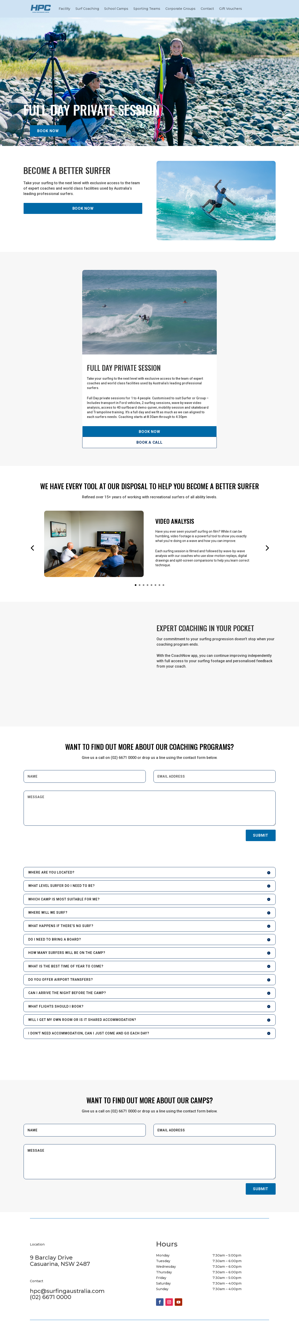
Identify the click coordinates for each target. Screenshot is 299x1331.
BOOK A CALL (149, 442)
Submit (260, 835)
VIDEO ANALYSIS (174, 521)
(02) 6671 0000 (50, 1297)
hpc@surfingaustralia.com (67, 1291)
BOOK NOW (48, 131)
